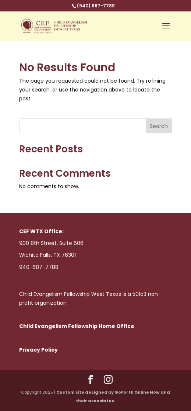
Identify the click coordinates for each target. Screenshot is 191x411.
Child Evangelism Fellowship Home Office (76, 326)
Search (159, 126)
